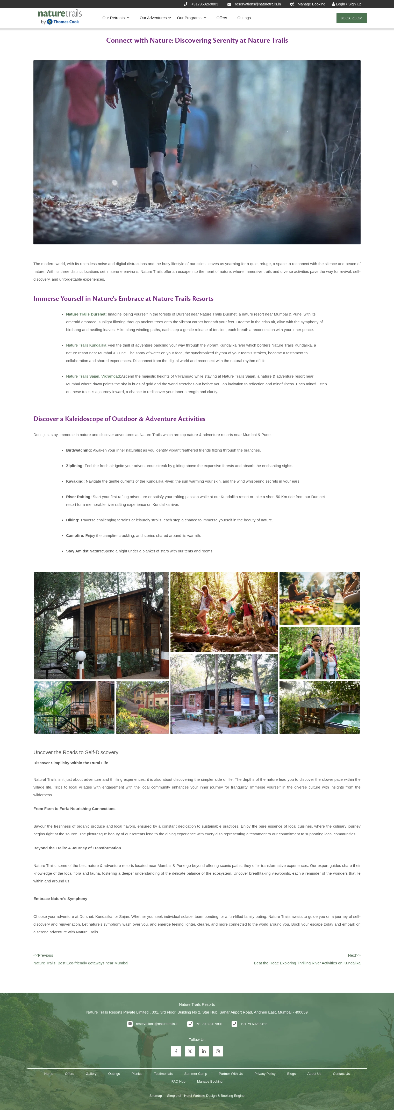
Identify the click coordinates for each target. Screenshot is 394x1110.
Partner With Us (231, 1074)
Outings (244, 18)
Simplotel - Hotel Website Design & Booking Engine (206, 1096)
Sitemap (155, 1096)
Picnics (137, 1074)
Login (341, 4)
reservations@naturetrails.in (157, 1024)
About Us (314, 1074)
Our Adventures (153, 18)
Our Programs (191, 18)
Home (48, 1074)
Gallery (91, 1074)
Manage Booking (210, 1081)
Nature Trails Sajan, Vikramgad (93, 376)
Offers (222, 18)
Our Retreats (116, 18)
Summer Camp (195, 1074)
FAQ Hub (178, 1081)
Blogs (291, 1074)
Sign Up (355, 4)
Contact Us (341, 1074)
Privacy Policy (265, 1074)
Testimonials (163, 1074)
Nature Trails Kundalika (86, 345)
